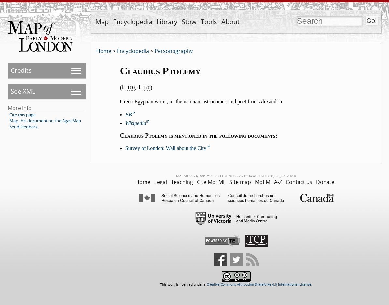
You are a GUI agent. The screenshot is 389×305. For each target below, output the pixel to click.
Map (102, 21)
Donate (325, 182)
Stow (189, 21)
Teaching (182, 182)
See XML (23, 91)
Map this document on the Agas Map (45, 121)
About (230, 21)
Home (103, 50)
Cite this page (22, 115)
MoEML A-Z (268, 182)
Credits (21, 70)
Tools (209, 21)
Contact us (299, 182)
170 (146, 87)
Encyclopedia (132, 21)
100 (131, 87)
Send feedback (23, 127)
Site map (240, 182)
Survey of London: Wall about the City (165, 148)
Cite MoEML (211, 182)
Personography (174, 50)
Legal (160, 182)
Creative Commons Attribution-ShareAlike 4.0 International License (259, 284)
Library (167, 21)
